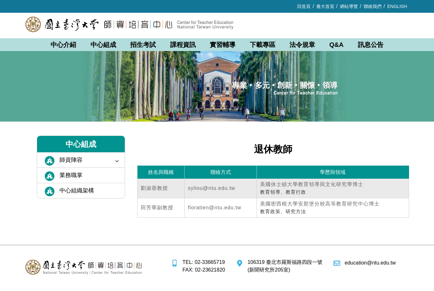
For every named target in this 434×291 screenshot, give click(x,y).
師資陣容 (89, 160)
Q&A (336, 44)
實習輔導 (222, 44)
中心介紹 (63, 44)
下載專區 (262, 44)
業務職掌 (71, 175)
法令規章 (302, 44)
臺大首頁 (325, 6)
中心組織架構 (76, 190)
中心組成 (103, 44)
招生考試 (143, 44)
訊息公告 (370, 44)
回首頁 (304, 6)
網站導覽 (349, 6)
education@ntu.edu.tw (370, 262)
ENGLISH (397, 6)
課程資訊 (183, 44)
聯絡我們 (373, 6)
